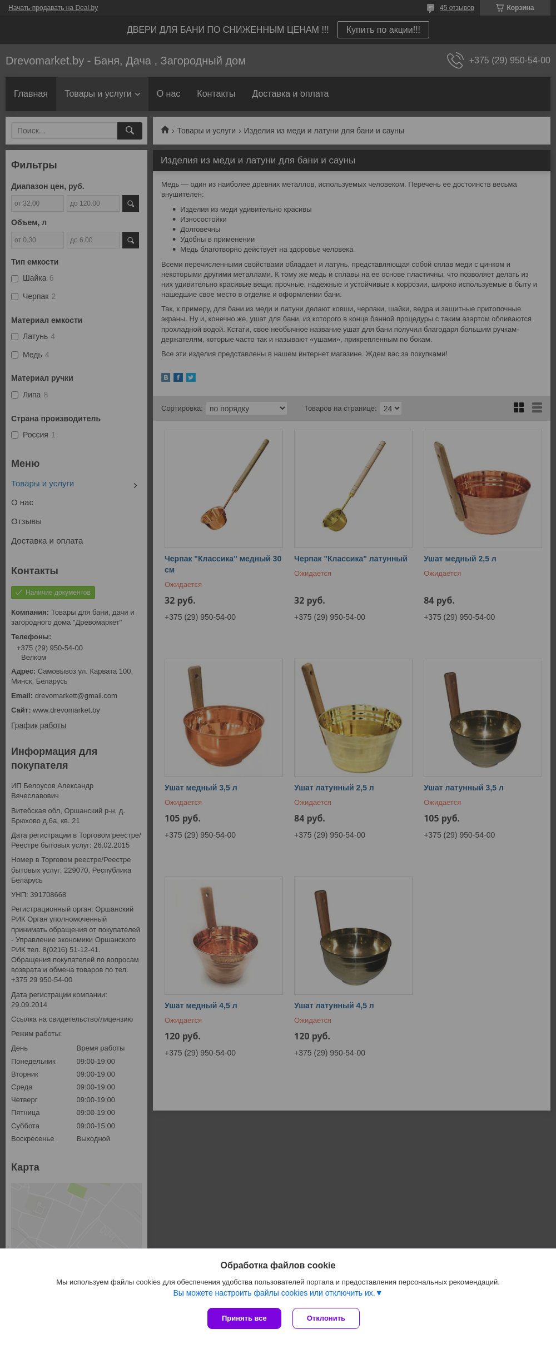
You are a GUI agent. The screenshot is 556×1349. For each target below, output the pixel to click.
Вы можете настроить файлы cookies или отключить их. (274, 1292)
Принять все (244, 1318)
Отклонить (326, 1318)
